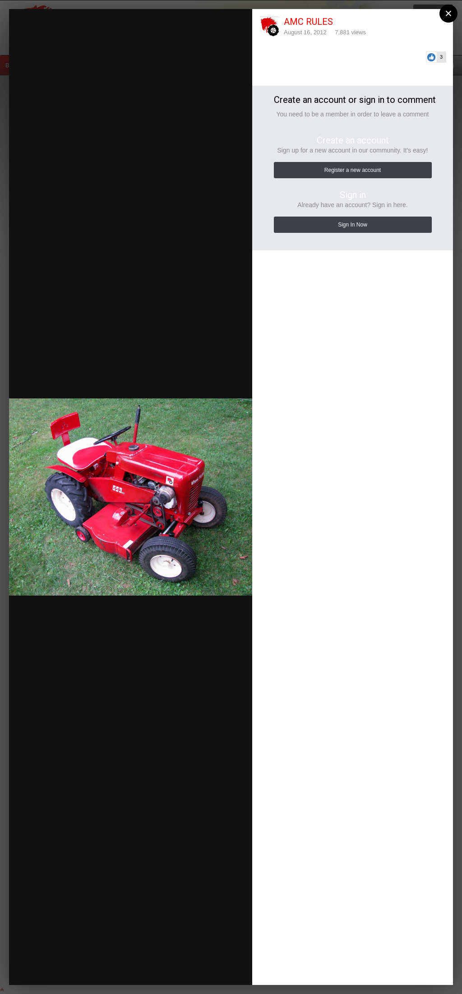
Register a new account (352, 170)
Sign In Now (352, 225)
